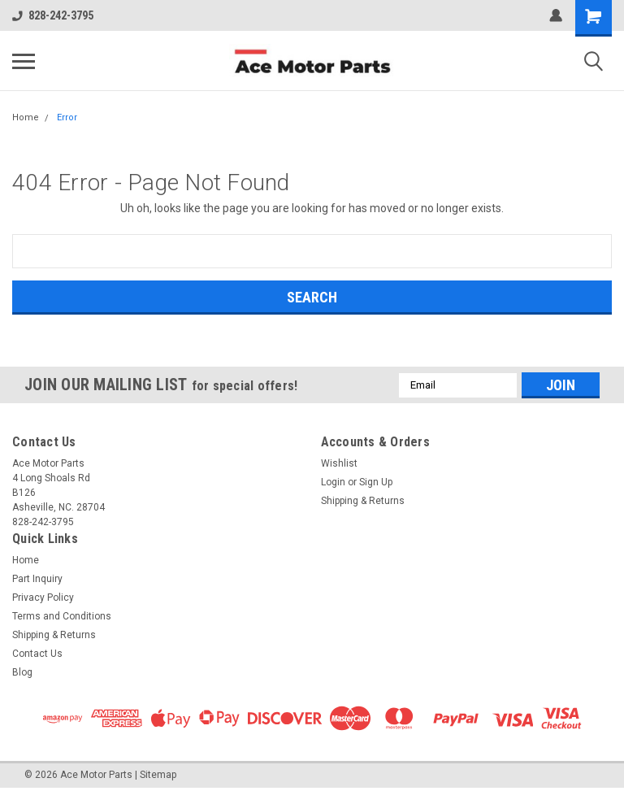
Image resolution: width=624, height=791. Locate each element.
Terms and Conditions (61, 616)
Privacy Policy (43, 597)
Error (67, 117)
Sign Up (375, 482)
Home (25, 117)
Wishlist (339, 463)
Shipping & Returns (363, 500)
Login (333, 482)
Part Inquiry (37, 579)
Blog (22, 672)
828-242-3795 (52, 15)
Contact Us (37, 653)
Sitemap (158, 774)
